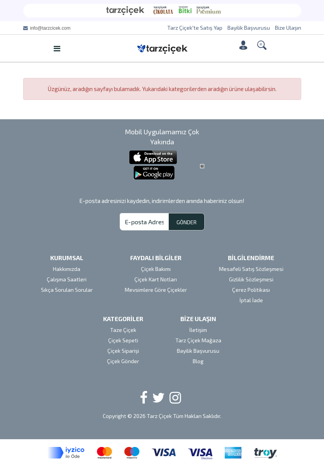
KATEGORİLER (123, 318)
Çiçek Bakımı (156, 269)
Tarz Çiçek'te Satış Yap (194, 27)
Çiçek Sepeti (123, 340)
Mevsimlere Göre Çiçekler (156, 289)
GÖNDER (186, 222)
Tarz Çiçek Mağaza (198, 340)
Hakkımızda (66, 269)
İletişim (198, 330)
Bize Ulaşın (288, 27)
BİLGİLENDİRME (251, 257)
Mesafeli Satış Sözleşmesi (251, 269)
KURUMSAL (66, 257)
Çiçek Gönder (123, 361)
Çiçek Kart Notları (155, 279)
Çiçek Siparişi (123, 350)
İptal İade (251, 300)
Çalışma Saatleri (67, 279)
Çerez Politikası (251, 289)
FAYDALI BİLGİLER (156, 257)
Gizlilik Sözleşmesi (251, 279)
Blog (198, 361)
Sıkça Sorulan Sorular (67, 289)
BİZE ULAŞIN (198, 318)
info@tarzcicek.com (50, 28)
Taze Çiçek (123, 330)
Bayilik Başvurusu (248, 27)
